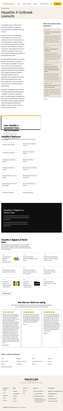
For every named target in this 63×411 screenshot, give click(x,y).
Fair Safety (50, 396)
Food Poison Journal (52, 401)
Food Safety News (51, 398)
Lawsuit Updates (16, 393)
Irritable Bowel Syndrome (37, 361)
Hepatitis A (50, 358)
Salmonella (19, 358)
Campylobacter (20, 364)
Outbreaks (15, 391)
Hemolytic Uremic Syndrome (6, 366)
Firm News (15, 396)
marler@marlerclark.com (39, 396)
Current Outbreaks (26, 4)
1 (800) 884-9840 (44, 4)
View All (4, 400)
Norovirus (49, 361)
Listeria (33, 358)
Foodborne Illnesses (5, 8)
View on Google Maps (39, 401)
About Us (35, 4)
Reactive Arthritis (4, 361)
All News (14, 398)
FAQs (24, 393)
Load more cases (6, 293)
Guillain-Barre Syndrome (21, 361)
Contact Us (57, 4)
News (18, 4)
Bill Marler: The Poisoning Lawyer (54, 391)
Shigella (33, 364)
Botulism (3, 364)
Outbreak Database (52, 393)
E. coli (2, 358)
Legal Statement (22, 407)
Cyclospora (50, 364)
